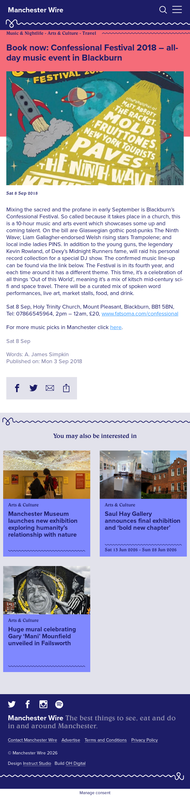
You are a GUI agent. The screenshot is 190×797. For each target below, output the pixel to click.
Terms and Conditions (106, 740)
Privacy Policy (144, 740)
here (116, 327)
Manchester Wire (35, 10)
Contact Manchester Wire (32, 740)
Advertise (71, 740)
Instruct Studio (37, 763)
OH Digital (76, 763)
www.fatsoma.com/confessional (140, 313)
